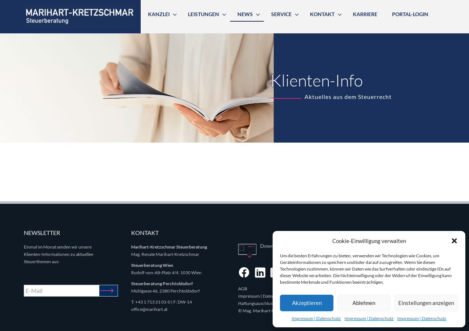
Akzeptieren (307, 302)
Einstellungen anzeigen (426, 302)
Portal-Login (410, 14)
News (245, 14)
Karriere (365, 14)
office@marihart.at (149, 309)
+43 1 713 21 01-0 (152, 302)
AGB (242, 288)
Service (281, 14)
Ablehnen (363, 302)
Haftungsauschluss (256, 303)
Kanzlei (159, 14)
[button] (454, 240)
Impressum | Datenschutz (316, 318)
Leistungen (203, 14)
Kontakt (322, 14)
